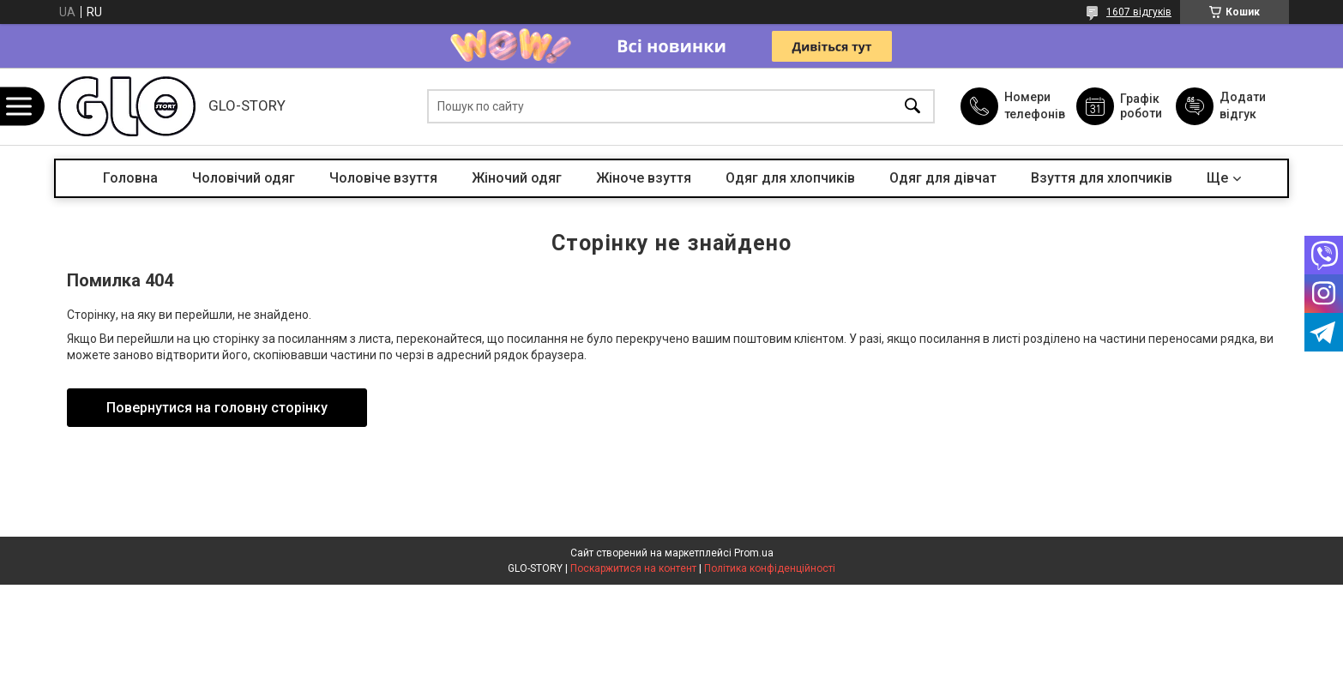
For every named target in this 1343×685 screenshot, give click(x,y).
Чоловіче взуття (383, 178)
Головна (130, 178)
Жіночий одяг (517, 178)
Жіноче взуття (643, 178)
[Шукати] (912, 107)
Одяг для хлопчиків (790, 178)
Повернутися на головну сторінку (217, 408)
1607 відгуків (1138, 12)
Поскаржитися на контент (633, 568)
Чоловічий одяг (243, 178)
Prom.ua (754, 553)
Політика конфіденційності (769, 568)
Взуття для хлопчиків (1101, 178)
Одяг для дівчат (943, 178)
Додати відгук (1243, 105)
